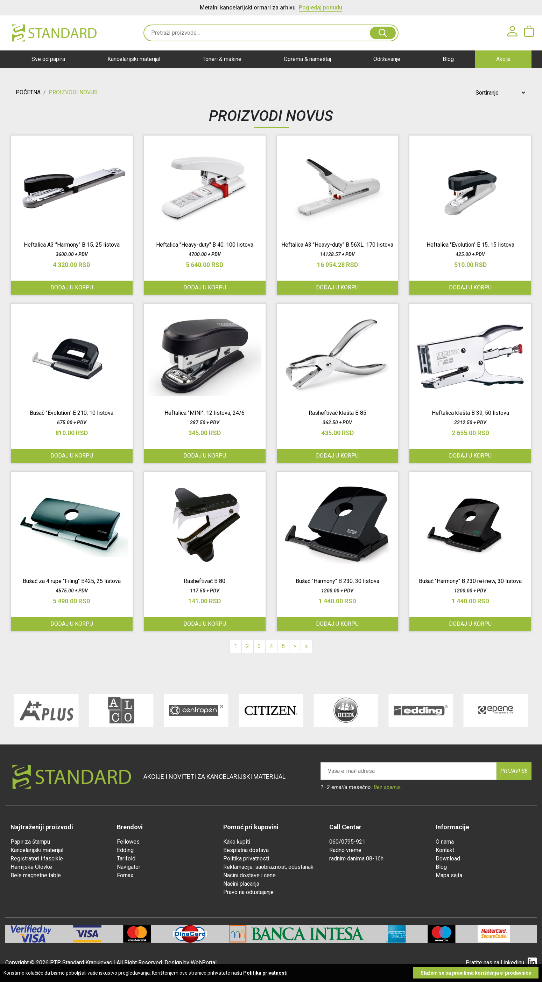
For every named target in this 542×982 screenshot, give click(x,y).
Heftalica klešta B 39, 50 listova (470, 413)
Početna (28, 92)
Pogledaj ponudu (320, 7)
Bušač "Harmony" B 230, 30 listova (337, 581)
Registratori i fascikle (36, 858)
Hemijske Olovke (31, 867)
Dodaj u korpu (470, 287)
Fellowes (128, 841)
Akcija (503, 59)
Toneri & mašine (222, 59)
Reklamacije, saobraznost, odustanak (268, 867)
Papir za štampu (30, 841)
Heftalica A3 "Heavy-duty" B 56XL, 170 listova (337, 244)
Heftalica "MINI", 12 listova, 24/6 (204, 413)
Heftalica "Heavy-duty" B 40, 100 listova (204, 244)
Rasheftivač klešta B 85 (337, 413)
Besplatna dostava (246, 850)
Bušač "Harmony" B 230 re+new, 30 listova (470, 581)
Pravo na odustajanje (248, 892)
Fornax (125, 875)
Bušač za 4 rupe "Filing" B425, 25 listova (72, 581)
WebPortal (204, 962)
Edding (125, 850)
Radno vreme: (345, 850)
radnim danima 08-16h (356, 858)
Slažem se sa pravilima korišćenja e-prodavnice (476, 973)
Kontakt (445, 850)
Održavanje (386, 59)
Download (448, 858)
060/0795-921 (347, 841)
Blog (448, 59)
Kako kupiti (236, 841)
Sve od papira (48, 59)
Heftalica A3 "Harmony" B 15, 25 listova (72, 244)
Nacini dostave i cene (249, 875)
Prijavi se (514, 771)
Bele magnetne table (35, 875)
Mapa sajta (449, 875)
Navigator (128, 867)
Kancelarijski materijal (133, 59)
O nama (445, 841)
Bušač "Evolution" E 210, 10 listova (71, 413)
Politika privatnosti (246, 858)
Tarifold (126, 858)
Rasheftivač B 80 (204, 581)
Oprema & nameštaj (307, 59)
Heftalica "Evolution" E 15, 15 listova (470, 244)
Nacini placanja (241, 883)
